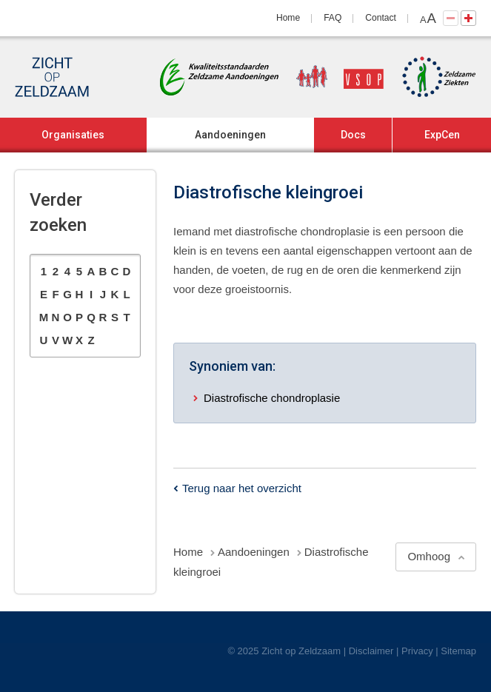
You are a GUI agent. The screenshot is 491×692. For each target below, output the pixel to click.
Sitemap (458, 650)
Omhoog (428, 556)
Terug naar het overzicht (241, 488)
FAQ (332, 18)
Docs (353, 135)
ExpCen (442, 135)
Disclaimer (371, 650)
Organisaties (72, 135)
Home (288, 18)
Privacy (417, 650)
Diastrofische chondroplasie (272, 398)
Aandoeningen (230, 135)
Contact (380, 18)
